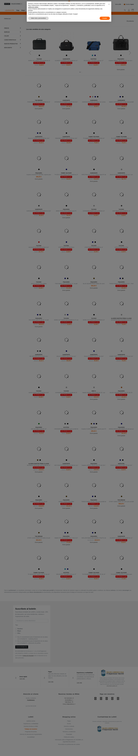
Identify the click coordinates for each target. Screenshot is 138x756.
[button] (109, 4)
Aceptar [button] (104, 18)
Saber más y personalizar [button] (38, 18)
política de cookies (33, 7)
